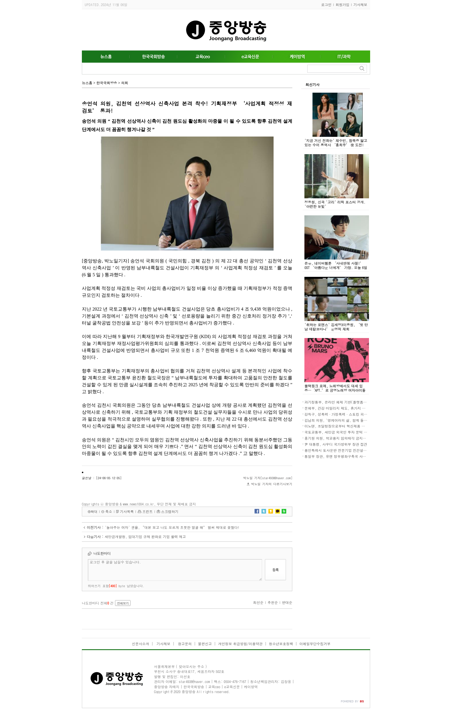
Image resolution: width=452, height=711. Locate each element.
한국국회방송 (106, 82)
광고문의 (184, 643)
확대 (94, 511)
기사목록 (127, 511)
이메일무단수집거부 (315, 643)
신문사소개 (140, 643)
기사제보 (360, 4)
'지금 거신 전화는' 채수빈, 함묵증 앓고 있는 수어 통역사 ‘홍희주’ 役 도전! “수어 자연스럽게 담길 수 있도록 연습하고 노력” (336, 147)
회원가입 (342, 4)
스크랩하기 (169, 511)
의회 (124, 82)
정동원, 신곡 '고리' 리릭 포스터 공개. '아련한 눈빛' (335, 204)
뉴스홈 (87, 82)
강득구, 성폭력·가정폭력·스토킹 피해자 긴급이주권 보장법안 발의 (358, 414)
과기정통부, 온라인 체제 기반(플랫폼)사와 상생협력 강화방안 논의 (357, 402)
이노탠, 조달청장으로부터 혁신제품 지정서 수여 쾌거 (346, 425)
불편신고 (205, 643)
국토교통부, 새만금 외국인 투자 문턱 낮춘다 (339, 432)
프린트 (147, 511)
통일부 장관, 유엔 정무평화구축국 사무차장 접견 (342, 456)
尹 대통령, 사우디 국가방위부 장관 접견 (335, 444)
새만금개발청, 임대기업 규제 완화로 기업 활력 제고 (145, 536)
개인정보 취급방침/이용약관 (240, 643)
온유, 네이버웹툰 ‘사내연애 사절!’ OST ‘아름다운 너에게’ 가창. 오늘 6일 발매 (335, 267)
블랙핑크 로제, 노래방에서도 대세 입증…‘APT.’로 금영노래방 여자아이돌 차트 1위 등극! (335, 390)
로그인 (326, 4)
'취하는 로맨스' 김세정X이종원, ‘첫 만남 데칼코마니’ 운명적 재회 (336, 326)
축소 (108, 511)
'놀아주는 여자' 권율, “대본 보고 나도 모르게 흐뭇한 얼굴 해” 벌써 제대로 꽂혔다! (172, 527)
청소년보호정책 (281, 643)
